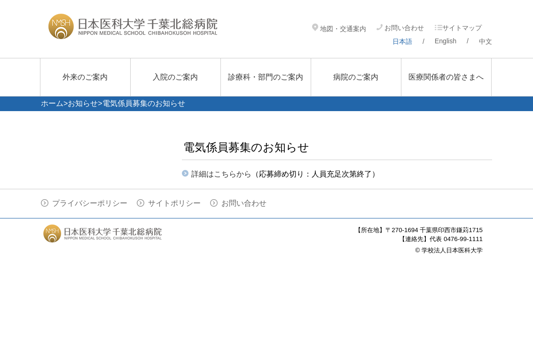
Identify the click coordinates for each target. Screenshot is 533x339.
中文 (485, 41)
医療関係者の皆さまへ (446, 77)
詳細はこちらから (221, 174)
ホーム (52, 103)
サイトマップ (458, 28)
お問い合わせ (400, 28)
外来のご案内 (85, 77)
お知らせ (83, 103)
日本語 (402, 41)
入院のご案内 (175, 77)
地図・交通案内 (339, 28)
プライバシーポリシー (89, 203)
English (445, 41)
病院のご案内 (355, 77)
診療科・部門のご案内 (265, 77)
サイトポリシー (174, 203)
